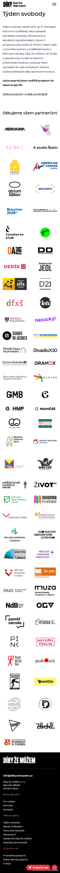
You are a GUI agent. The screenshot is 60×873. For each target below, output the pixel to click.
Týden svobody (11, 822)
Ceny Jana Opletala (13, 830)
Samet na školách (13, 826)
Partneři (8, 805)
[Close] (54, 867)
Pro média (9, 801)
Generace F (9, 834)
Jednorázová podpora (15, 859)
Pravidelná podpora (14, 855)
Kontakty (8, 809)
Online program (13, 94)
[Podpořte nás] (38, 867)
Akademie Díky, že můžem (17, 838)
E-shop (7, 863)
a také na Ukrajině (36, 94)
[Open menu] (54, 4)
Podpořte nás (10, 848)
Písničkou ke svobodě (15, 842)
